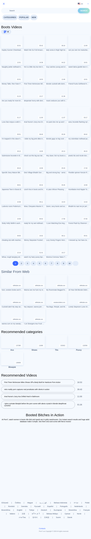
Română (11, 506)
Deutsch (44, 510)
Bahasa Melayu (52, 514)
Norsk (79, 514)
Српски (67, 514)
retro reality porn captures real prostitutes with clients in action (27, 389)
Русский (37, 506)
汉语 (23, 514)
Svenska (24, 506)
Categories (10, 17)
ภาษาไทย (22, 517)
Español (50, 506)
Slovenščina (5, 510)
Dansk (69, 517)
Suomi (58, 517)
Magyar (30, 503)
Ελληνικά (5, 503)
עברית (76, 503)
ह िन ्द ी (36, 514)
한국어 (35, 517)
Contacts (42, 528)
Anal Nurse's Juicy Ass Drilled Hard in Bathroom (21, 397)
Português (64, 506)
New (34, 17)
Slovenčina (73, 510)
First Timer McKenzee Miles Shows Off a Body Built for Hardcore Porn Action (32, 382)
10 (69, 263)
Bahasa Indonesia (60, 503)
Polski (87, 503)
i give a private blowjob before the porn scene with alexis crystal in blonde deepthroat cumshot (35, 405)
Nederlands (78, 506)
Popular (24, 17)
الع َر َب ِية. (43, 503)
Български (58, 510)
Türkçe (31, 510)
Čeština (18, 503)
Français (86, 510)
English (19, 510)
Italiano (12, 514)
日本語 (46, 517)
